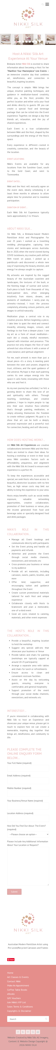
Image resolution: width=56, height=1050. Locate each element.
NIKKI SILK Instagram (38, 1032)
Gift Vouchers (14, 998)
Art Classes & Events (18, 977)
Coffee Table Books (17, 989)
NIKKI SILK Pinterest (28, 1032)
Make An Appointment (18, 985)
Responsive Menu (47, 4)
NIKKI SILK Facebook (18, 1032)
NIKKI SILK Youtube (33, 1032)
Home (10, 972)
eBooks (11, 993)
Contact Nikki (13, 981)
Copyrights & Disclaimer (19, 1010)
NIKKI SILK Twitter (23, 1032)
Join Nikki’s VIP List (16, 1002)
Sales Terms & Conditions (20, 1006)
